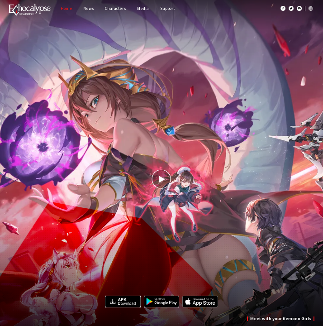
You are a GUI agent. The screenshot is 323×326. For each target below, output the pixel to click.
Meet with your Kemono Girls (280, 318)
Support (167, 8)
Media (143, 8)
